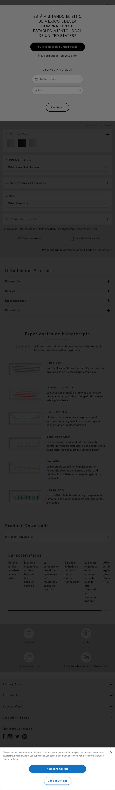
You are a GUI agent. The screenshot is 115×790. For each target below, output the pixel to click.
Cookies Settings (57, 780)
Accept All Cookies (57, 769)
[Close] (111, 752)
